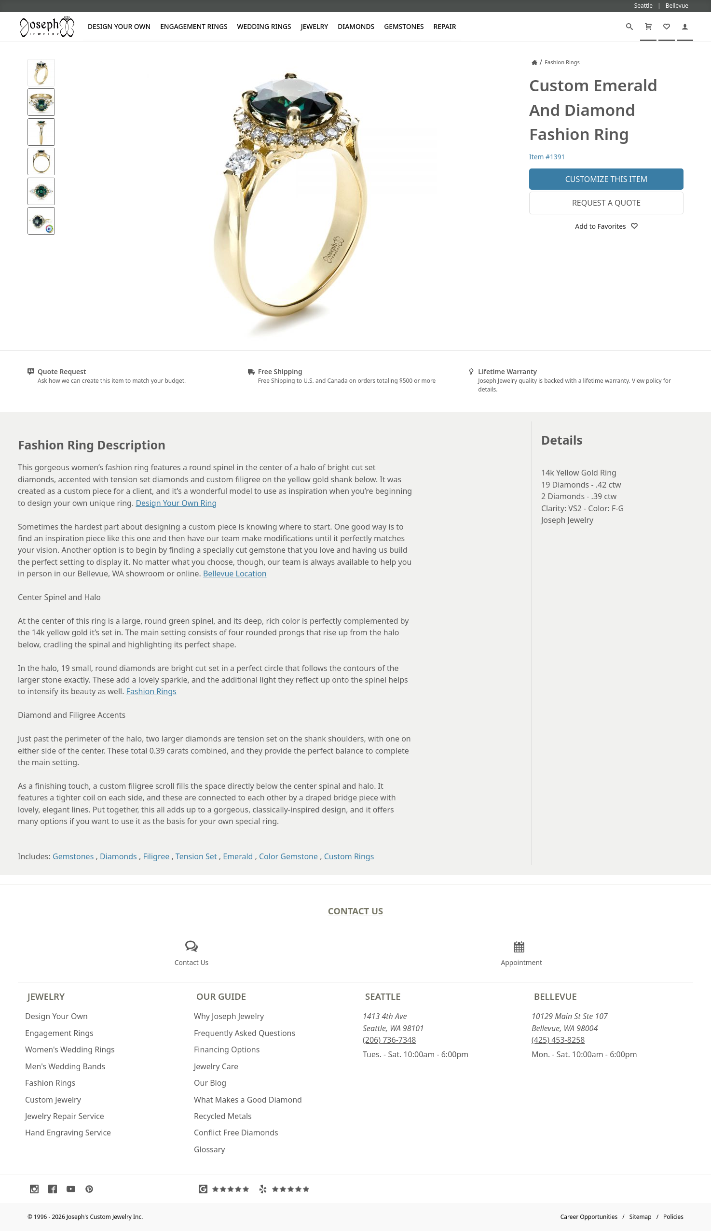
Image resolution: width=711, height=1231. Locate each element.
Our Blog (210, 1082)
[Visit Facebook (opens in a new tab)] (55, 1189)
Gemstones (404, 26)
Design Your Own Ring (176, 503)
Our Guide (221, 996)
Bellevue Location (235, 573)
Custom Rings (349, 856)
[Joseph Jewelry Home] (534, 62)
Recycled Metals (223, 1116)
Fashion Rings (151, 691)
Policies (673, 1217)
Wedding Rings (264, 26)
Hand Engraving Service (68, 1132)
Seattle (382, 996)
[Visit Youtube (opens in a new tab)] (73, 1189)
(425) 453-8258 (558, 1040)
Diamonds (356, 26)
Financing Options (227, 1049)
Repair (445, 26)
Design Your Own (119, 26)
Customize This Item (606, 179)
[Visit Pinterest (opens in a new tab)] (91, 1189)
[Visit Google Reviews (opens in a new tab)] (226, 1189)
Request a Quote (606, 202)
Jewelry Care (216, 1066)
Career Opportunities (589, 1217)
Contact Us (355, 911)
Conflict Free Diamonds (236, 1132)
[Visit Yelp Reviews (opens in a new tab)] (286, 1189)
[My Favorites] (666, 26)
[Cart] (648, 26)
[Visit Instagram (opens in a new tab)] (36, 1189)
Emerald (238, 856)
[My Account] (685, 26)
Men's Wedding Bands (65, 1066)
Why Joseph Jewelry (229, 1016)
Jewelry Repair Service (64, 1116)
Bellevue (555, 996)
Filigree (156, 856)
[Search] (629, 26)
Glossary (209, 1149)
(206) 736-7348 (389, 1040)
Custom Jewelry (53, 1099)
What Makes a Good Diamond (248, 1099)
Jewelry (314, 26)
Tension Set (196, 856)
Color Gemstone (288, 856)
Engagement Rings (193, 26)
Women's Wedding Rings (70, 1049)
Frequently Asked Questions (244, 1033)
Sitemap (640, 1217)
